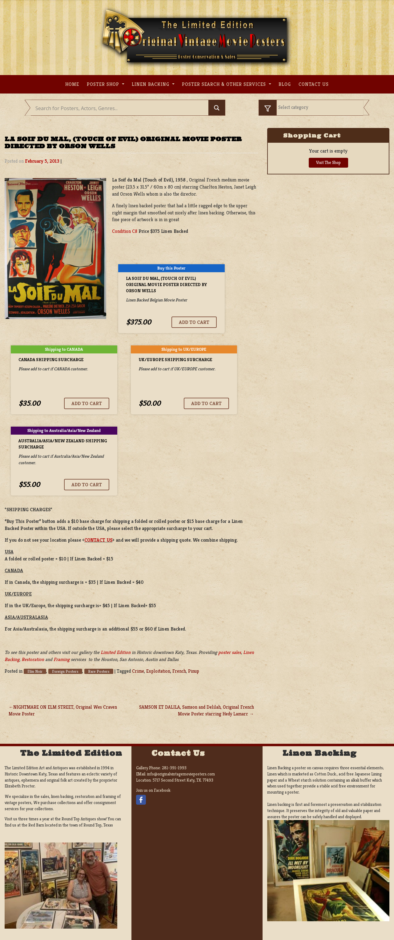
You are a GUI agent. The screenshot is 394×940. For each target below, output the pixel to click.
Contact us (314, 84)
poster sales (229, 652)
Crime (138, 671)
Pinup (193, 671)
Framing (62, 659)
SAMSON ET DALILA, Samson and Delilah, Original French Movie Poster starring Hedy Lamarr (196, 710)
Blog (285, 84)
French (179, 671)
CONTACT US (98, 540)
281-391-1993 (174, 768)
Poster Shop (104, 84)
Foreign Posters (65, 671)
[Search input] (121, 108)
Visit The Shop (328, 162)
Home (72, 84)
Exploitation (158, 671)
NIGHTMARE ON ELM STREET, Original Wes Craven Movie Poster (63, 710)
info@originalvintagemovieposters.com (181, 774)
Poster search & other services (224, 84)
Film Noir (34, 671)
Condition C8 (124, 231)
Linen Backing (151, 84)
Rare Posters (99, 671)
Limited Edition (116, 652)
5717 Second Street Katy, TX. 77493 (183, 780)
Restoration (33, 659)
